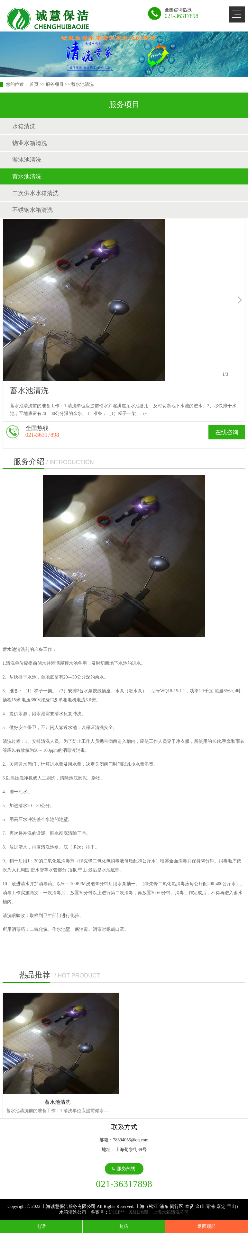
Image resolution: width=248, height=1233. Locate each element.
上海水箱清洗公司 (171, 1212)
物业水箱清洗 (29, 143)
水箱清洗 (23, 126)
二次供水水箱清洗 (35, 193)
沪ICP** (117, 1212)
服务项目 (55, 84)
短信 (123, 1226)
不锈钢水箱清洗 (32, 210)
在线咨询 (226, 432)
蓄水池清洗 (82, 84)
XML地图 (138, 1212)
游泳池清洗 (26, 160)
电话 (41, 1226)
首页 (34, 84)
